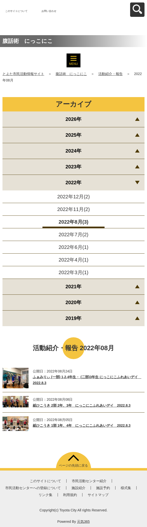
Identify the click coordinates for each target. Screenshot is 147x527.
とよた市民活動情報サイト (23, 74)
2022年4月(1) (73, 260)
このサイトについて (16, 11)
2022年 (74, 182)
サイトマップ (98, 495)
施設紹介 (78, 488)
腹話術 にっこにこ (71, 74)
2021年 (74, 286)
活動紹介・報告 (110, 74)
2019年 (74, 318)
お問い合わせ (48, 11)
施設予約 (103, 488)
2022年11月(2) (73, 209)
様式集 (126, 488)
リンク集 (45, 495)
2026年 (74, 119)
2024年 (74, 151)
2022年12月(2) (73, 196)
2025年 (74, 135)
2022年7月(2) (73, 234)
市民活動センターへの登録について (33, 488)
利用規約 (70, 495)
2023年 (74, 166)
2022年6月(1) (73, 247)
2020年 (74, 302)
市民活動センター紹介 (89, 481)
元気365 (83, 522)
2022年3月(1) (73, 272)
